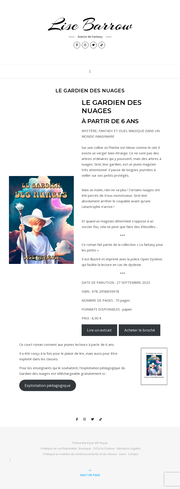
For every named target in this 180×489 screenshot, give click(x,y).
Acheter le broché (139, 330)
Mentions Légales (129, 448)
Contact (133, 454)
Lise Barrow (90, 25)
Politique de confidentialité (59, 448)
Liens (122, 454)
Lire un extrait (99, 330)
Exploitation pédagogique (47, 385)
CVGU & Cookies (104, 448)
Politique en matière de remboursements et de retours (80, 454)
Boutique (85, 448)
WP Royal (101, 443)
